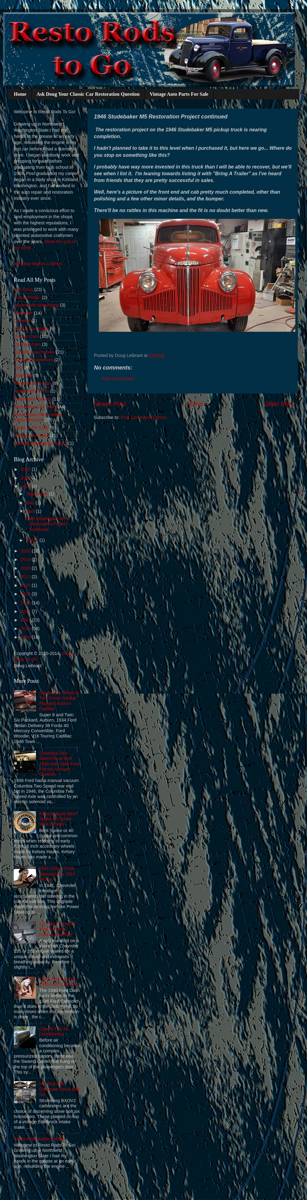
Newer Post (110, 404)
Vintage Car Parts (31, 435)
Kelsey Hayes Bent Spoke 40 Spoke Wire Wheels (58, 819)
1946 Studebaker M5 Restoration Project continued (46, 524)
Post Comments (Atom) (144, 417)
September (37, 493)
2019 (26, 559)
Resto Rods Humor (32, 383)
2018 (26, 568)
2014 (26, 593)
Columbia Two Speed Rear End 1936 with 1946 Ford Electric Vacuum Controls (59, 764)
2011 (26, 619)
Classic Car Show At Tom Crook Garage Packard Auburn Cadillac (59, 700)
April (31, 511)
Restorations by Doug (35, 406)
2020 (26, 550)
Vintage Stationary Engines (40, 443)
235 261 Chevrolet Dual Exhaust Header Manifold (57, 929)
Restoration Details (32, 399)
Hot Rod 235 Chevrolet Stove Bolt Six (59, 1089)
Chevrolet (23, 313)
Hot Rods (23, 375)
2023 (26, 469)
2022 (26, 477)
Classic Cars (26, 336)
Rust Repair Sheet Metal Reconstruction (38, 417)
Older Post (278, 404)
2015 (26, 585)
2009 (26, 637)
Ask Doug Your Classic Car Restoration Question (88, 94)
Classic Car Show (31, 328)
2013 (26, 602)
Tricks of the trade (31, 427)
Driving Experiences (33, 359)
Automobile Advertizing (36, 305)
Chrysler (22, 320)
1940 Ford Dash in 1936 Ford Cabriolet (58, 982)
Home (20, 94)
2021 (26, 486)
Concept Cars (27, 344)
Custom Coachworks (34, 352)
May (31, 502)
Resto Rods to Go (31, 391)
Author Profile (27, 297)
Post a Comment (118, 378)
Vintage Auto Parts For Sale (179, 94)
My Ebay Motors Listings (38, 263)
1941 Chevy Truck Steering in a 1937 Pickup (57, 874)
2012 (26, 611)
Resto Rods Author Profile (39, 1138)
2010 (26, 628)
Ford (18, 367)
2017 (26, 576)
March (33, 540)
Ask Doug (23, 289)
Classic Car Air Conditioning (53, 1031)
